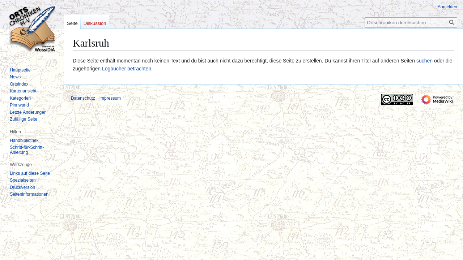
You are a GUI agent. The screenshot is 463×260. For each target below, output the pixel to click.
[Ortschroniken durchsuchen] (411, 22)
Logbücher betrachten (126, 69)
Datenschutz (83, 98)
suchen (424, 61)
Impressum (110, 98)
